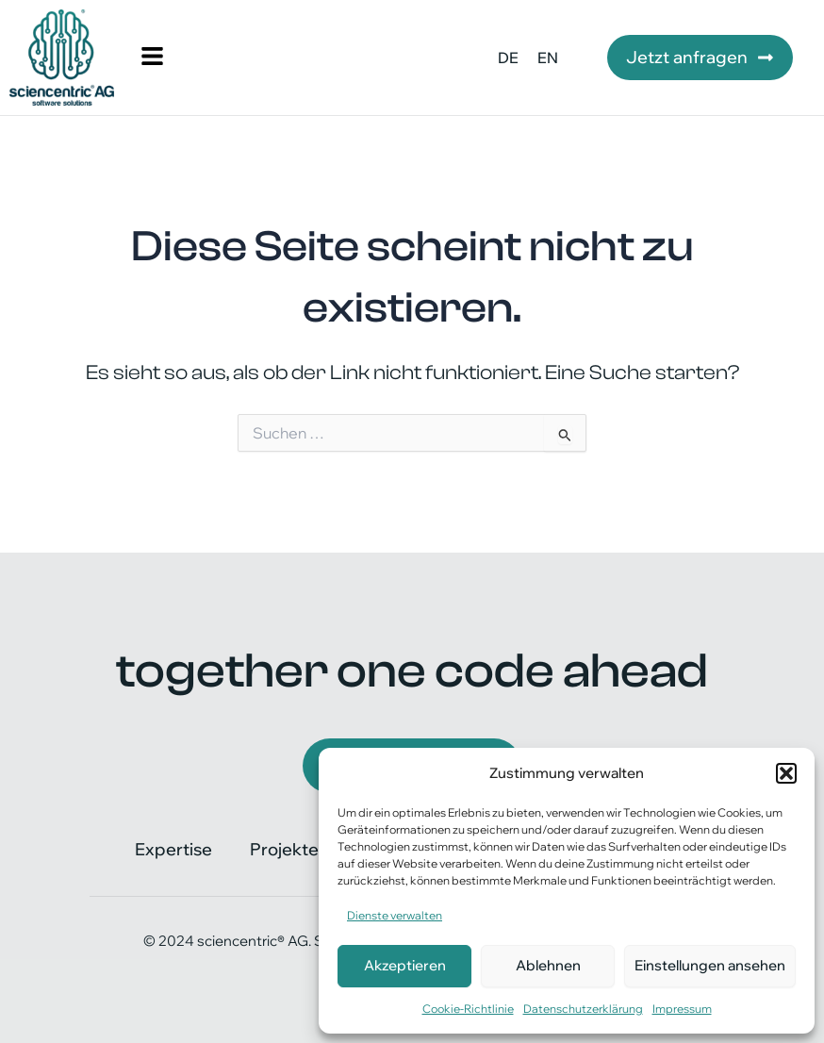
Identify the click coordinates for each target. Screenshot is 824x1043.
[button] (786, 773)
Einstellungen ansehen (709, 965)
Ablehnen (548, 965)
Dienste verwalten (394, 915)
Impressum (682, 1009)
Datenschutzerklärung (583, 1009)
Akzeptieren (405, 965)
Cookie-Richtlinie (468, 1009)
